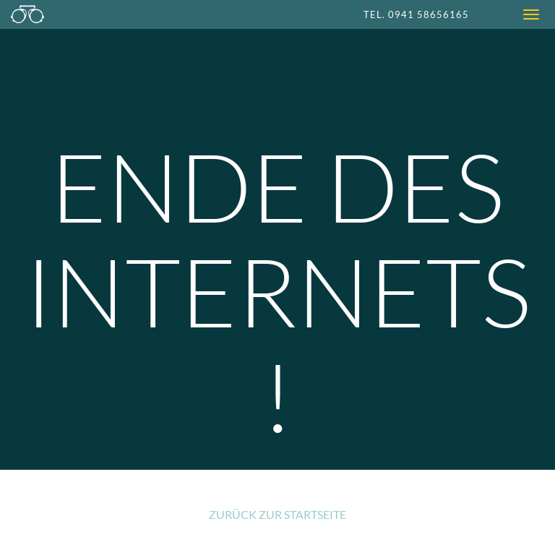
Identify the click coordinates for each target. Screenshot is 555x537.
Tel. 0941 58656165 (416, 14)
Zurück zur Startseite (277, 514)
